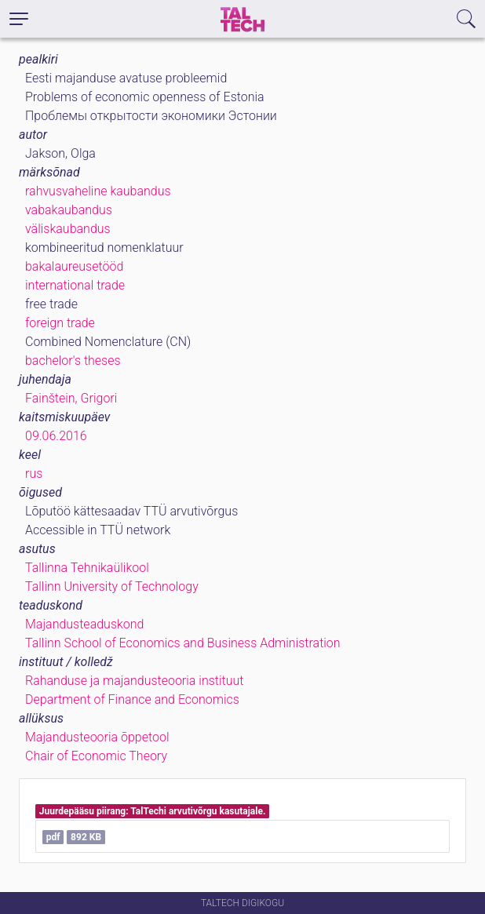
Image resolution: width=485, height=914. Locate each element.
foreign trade (60, 322)
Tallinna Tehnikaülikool (87, 567)
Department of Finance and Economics (132, 699)
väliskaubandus (68, 228)
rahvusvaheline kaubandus (98, 191)
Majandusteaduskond (84, 624)
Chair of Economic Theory (96, 755)
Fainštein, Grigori (71, 398)
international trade (75, 285)
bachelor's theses (73, 360)
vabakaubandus (68, 209)
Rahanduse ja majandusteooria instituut (134, 680)
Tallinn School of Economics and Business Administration (183, 642)
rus (33, 473)
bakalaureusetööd (74, 266)
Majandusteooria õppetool (97, 737)
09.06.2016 (56, 435)
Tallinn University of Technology (112, 586)
